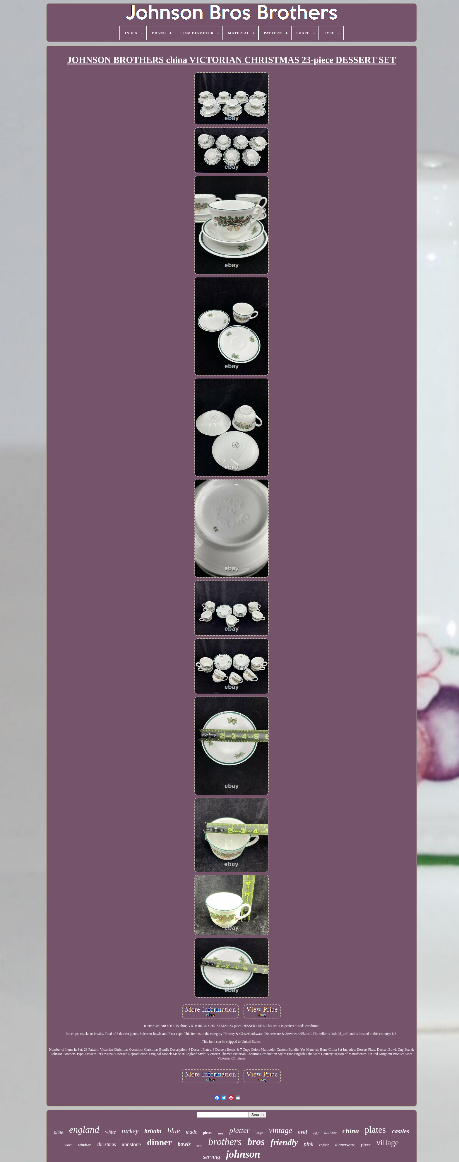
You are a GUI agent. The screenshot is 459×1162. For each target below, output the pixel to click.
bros (256, 1142)
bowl (199, 1145)
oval (302, 1132)
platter (239, 1130)
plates (375, 1130)
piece (365, 1144)
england (84, 1129)
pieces (207, 1133)
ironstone (131, 1144)
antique (330, 1132)
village (387, 1142)
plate (58, 1132)
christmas (106, 1144)
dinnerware (345, 1144)
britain (152, 1131)
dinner (159, 1142)
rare (220, 1133)
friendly (284, 1142)
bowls (184, 1144)
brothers (225, 1141)
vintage (280, 1130)
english (324, 1145)
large (259, 1132)
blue (173, 1131)
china (350, 1131)
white (110, 1132)
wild (315, 1133)
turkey (130, 1131)
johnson (243, 1154)
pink (308, 1144)
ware (68, 1145)
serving (211, 1157)
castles (400, 1131)
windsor (84, 1145)
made (191, 1132)
